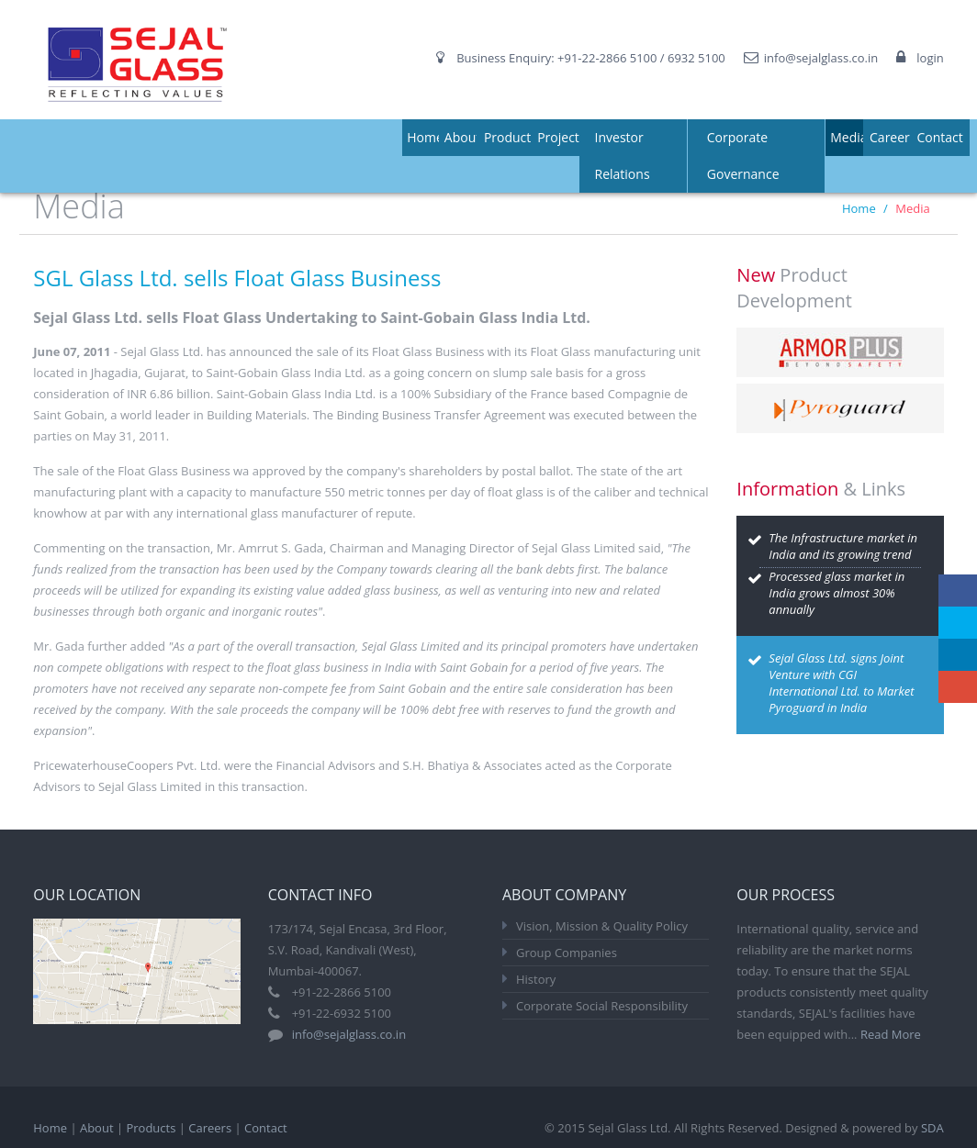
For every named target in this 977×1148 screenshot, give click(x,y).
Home (425, 137)
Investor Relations (622, 155)
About (462, 137)
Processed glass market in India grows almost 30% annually (836, 593)
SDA (932, 1128)
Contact (939, 137)
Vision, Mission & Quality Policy (602, 926)
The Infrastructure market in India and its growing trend (843, 546)
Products (510, 137)
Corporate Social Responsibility (602, 1006)
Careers (892, 137)
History (536, 979)
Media (848, 137)
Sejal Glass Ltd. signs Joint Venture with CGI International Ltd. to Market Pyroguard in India (841, 683)
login (929, 58)
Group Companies (566, 952)
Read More (890, 1034)
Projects (561, 137)
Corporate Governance (743, 155)
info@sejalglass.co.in (821, 58)
